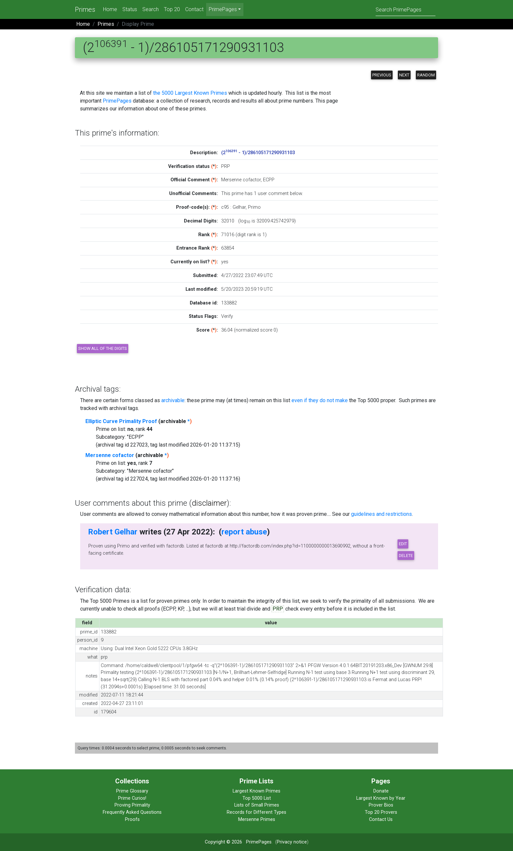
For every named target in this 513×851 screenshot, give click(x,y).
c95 (225, 207)
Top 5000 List (256, 798)
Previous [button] (381, 75)
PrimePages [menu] (223, 9)
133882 (229, 303)
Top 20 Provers (381, 812)
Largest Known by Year (380, 798)
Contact (194, 9)
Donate (381, 791)
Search (150, 9)
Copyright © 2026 (223, 842)
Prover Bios (381, 805)
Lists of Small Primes (256, 805)
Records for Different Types (256, 812)
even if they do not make (320, 400)
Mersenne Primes (256, 819)
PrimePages (117, 101)
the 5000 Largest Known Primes (190, 93)
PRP (278, 609)
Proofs (132, 819)
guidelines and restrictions (381, 514)
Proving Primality (132, 805)
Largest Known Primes (256, 791)
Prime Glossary (132, 791)
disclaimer (209, 503)
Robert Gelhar (112, 531)
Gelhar (239, 207)
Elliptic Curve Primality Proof (121, 421)
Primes (85, 9)
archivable (173, 400)
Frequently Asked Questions (132, 812)
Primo (254, 207)
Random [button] (426, 75)
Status (129, 9)
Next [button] (404, 75)
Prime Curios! (132, 798)
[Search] (405, 9)
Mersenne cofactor (109, 455)
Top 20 (172, 9)
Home (110, 9)
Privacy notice (292, 842)
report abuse (244, 531)
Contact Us (381, 819)
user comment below (280, 193)
